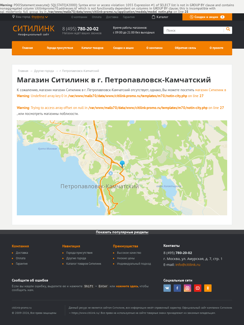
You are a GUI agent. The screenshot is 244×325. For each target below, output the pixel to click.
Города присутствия (60, 48)
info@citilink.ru (188, 264)
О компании (79, 17)
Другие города (44, 71)
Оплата (96, 17)
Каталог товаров (92, 48)
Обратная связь (185, 48)
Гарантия (129, 17)
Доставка (112, 17)
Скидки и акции (207, 17)
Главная (27, 48)
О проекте (216, 48)
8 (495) (80, 29)
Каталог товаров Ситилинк (83, 264)
